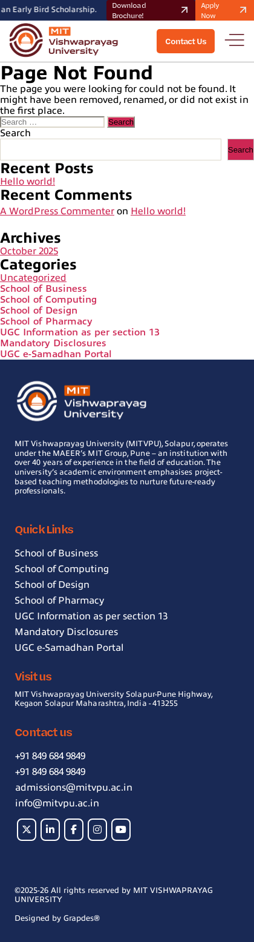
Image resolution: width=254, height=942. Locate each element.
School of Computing (48, 299)
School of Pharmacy (46, 321)
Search (15, 133)
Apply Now (225, 10)
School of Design (38, 310)
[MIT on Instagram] (97, 829)
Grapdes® (81, 918)
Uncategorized (33, 277)
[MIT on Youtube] (121, 829)
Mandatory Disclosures (53, 343)
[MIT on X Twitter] (26, 829)
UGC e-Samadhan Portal (56, 354)
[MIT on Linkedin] (50, 829)
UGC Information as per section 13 (80, 332)
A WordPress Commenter (57, 211)
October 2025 (29, 251)
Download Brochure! (151, 10)
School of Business (43, 288)
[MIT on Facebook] (73, 829)
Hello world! (27, 181)
